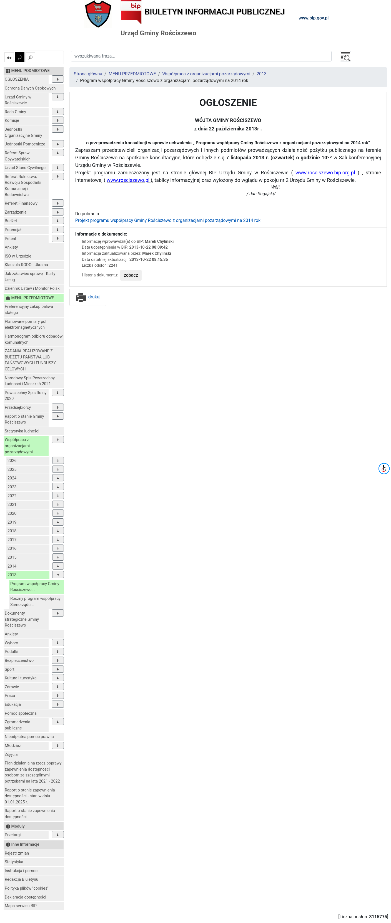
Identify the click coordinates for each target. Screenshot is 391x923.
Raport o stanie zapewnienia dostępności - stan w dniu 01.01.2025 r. (30, 796)
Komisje (12, 120)
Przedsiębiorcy (18, 407)
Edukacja (13, 704)
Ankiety (11, 247)
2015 (11, 557)
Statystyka (14, 862)
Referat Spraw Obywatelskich (18, 156)
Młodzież (13, 745)
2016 (11, 548)
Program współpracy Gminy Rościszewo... (34, 586)
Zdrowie (12, 687)
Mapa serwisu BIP (21, 906)
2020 (11, 513)
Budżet (11, 221)
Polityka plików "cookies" (27, 888)
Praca (10, 695)
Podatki (11, 651)
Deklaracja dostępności (25, 897)
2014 (11, 566)
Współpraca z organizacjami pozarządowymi (19, 445)
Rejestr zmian (17, 853)
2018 (11, 531)
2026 (11, 460)
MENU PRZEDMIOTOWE (132, 73)
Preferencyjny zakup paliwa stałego (29, 309)
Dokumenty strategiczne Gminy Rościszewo (22, 619)
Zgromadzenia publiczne (17, 725)
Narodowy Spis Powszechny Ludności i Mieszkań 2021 (30, 381)
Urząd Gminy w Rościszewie (18, 100)
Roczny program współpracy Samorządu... (35, 601)
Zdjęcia (11, 754)
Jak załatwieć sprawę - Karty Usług (30, 276)
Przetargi (13, 835)
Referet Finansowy (21, 203)
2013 (11, 575)
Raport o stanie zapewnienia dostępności (30, 813)
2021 (11, 504)
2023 (11, 487)
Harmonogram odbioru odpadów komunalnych (34, 339)
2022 (11, 496)
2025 (11, 469)
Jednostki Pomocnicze (25, 144)
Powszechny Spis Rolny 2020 (25, 395)
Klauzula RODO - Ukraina (26, 265)
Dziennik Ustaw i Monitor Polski (33, 288)
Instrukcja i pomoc (21, 870)
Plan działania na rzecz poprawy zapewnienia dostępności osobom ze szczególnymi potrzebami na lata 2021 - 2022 (33, 772)
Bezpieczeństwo (19, 660)
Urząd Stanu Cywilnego (25, 167)
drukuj (88, 297)
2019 (11, 522)
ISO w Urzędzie (18, 256)
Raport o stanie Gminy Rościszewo (24, 419)
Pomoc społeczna (21, 713)
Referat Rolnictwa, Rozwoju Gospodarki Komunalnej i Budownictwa (23, 185)
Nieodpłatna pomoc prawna (29, 736)
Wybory (11, 643)
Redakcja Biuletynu (21, 879)
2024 (11, 478)
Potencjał (13, 229)
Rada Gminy (15, 112)
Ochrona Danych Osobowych (30, 88)
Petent (10, 238)
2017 (11, 540)
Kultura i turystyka (21, 678)
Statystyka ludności (22, 431)
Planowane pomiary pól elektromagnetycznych (25, 324)
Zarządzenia (15, 212)
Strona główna (88, 73)
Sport (9, 669)
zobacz (131, 275)
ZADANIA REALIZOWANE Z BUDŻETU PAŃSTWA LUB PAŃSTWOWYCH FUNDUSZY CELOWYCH (30, 360)
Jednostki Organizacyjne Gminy (23, 132)
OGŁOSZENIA (17, 79)
